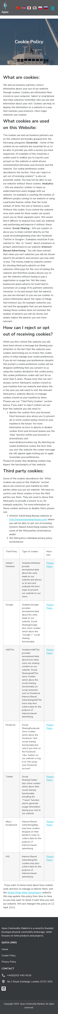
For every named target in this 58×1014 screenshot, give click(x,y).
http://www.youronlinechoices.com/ (28, 519)
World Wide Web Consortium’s (24, 892)
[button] (53, 8)
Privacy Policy (50, 564)
